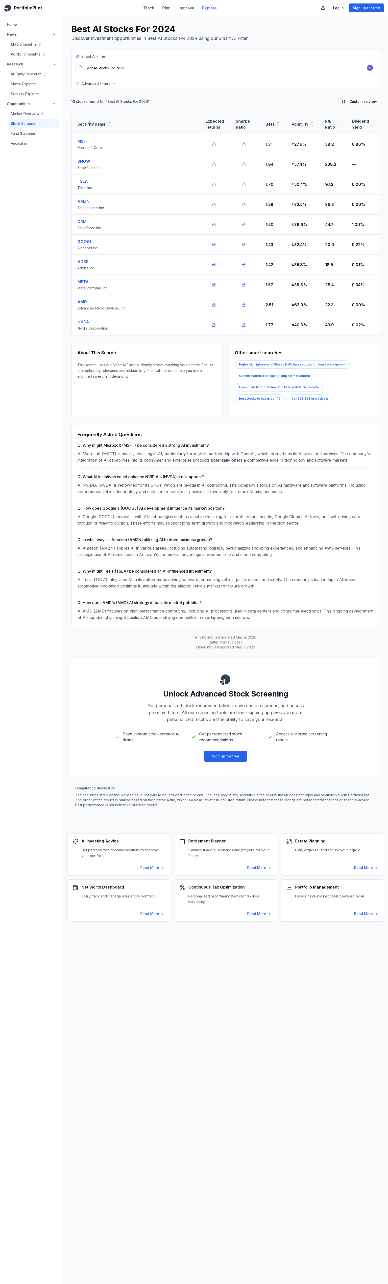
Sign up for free (366, 8)
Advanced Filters (95, 83)
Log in (338, 8)
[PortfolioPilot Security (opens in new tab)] (323, 7)
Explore (209, 7)
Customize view (359, 101)
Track (148, 7)
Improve (186, 7)
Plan (166, 7)
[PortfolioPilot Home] (23, 8)
